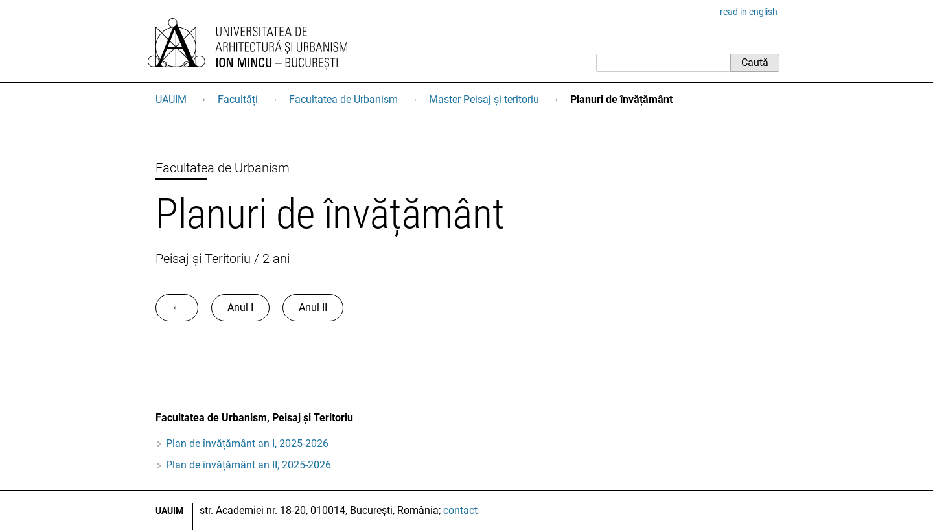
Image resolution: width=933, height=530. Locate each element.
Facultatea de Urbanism (343, 99)
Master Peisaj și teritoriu (484, 99)
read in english (749, 11)
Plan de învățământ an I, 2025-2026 (247, 443)
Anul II (313, 307)
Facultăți (238, 99)
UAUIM (171, 99)
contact (460, 510)
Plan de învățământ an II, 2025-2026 (248, 465)
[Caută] (663, 63)
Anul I (240, 307)
